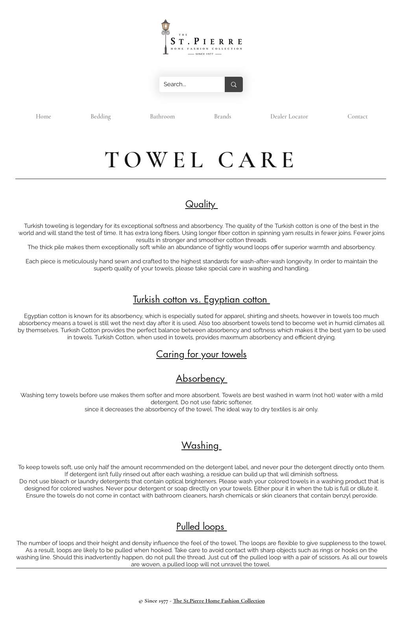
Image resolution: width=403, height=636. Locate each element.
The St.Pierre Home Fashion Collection (219, 600)
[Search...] (186, 84)
